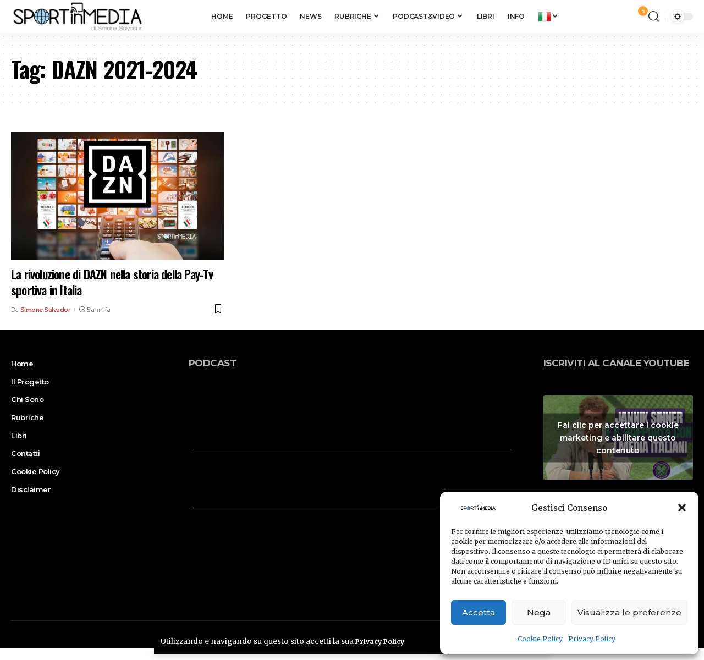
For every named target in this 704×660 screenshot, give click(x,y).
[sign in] (622, 16)
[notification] (637, 16)
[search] (653, 16)
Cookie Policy (540, 639)
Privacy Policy (591, 639)
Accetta (478, 612)
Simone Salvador (45, 310)
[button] (682, 507)
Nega (539, 612)
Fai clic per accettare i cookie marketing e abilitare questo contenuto (618, 437)
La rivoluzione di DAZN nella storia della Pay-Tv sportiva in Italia (112, 282)
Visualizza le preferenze (629, 612)
